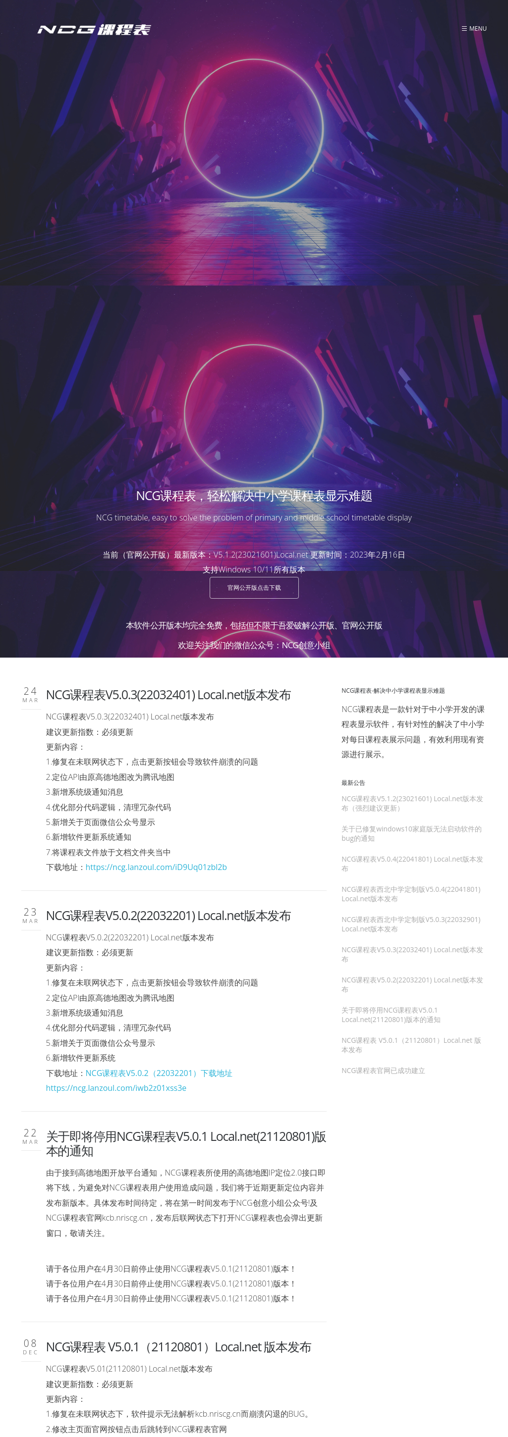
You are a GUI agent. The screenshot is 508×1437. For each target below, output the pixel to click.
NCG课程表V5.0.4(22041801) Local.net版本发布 (412, 510)
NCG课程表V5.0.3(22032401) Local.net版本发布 (168, 340)
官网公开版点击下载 (254, 234)
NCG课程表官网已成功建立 (117, 1153)
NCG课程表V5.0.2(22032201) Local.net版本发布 (168, 561)
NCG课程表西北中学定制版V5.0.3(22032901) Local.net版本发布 (410, 570)
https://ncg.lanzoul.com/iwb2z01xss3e (116, 734)
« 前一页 (155, 1284)
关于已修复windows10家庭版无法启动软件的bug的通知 (411, 479)
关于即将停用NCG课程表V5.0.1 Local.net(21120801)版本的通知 (186, 789)
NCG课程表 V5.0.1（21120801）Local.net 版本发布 (178, 992)
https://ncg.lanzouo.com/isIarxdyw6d (114, 1105)
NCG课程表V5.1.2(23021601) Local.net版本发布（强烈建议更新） (412, 449)
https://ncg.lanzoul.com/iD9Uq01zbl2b (156, 513)
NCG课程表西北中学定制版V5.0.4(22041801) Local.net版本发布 (410, 540)
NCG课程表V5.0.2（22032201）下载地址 (159, 719)
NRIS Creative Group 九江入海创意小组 (429, 1388)
